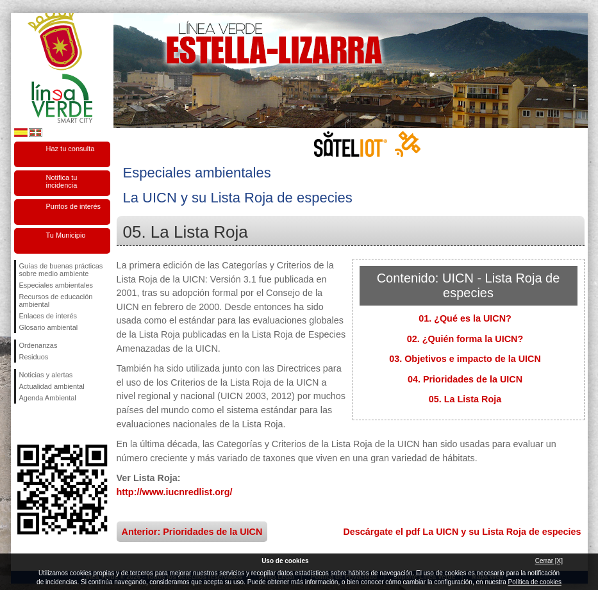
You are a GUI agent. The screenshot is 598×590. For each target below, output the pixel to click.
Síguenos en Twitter (43, 424)
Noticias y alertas (46, 375)
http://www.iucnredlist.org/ (175, 492)
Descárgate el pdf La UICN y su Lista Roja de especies (462, 532)
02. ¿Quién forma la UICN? (465, 339)
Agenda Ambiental (47, 398)
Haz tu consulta (70, 148)
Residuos (34, 357)
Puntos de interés (73, 206)
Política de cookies (534, 582)
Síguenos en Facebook (21, 424)
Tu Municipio (66, 235)
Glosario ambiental (48, 327)
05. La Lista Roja (465, 399)
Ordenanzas (38, 345)
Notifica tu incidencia (62, 181)
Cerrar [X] (549, 560)
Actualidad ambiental (52, 386)
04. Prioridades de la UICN (465, 379)
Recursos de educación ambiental (56, 300)
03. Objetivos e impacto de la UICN (465, 359)
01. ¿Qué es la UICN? (465, 318)
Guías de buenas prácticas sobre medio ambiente (61, 269)
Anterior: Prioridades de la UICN (192, 532)
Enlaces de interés (48, 316)
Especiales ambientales (56, 285)
